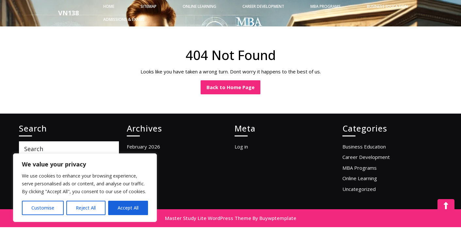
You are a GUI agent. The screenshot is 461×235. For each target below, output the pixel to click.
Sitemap (148, 6)
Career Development (263, 6)
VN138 (68, 12)
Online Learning (199, 6)
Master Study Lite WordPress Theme (208, 218)
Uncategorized (359, 189)
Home (108, 6)
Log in (241, 146)
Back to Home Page (233, 85)
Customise (42, 208)
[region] (85, 187)
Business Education (387, 6)
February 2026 (143, 146)
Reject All (86, 208)
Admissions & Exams (123, 19)
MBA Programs (325, 6)
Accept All (128, 208)
